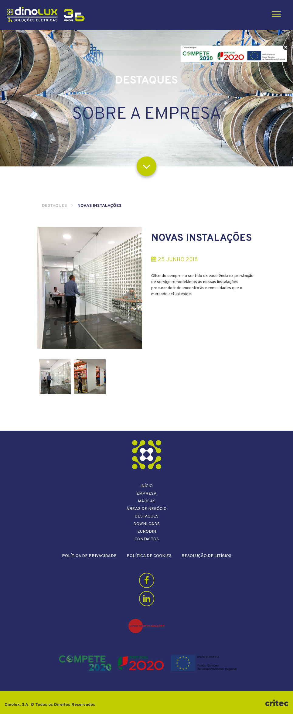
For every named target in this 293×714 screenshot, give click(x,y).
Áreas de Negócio (146, 508)
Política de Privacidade (89, 556)
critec (276, 703)
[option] (89, 288)
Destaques (54, 205)
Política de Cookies (149, 556)
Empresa (146, 493)
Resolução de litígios (206, 556)
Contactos (147, 539)
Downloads (146, 524)
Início (146, 486)
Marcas (146, 501)
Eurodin (146, 531)
